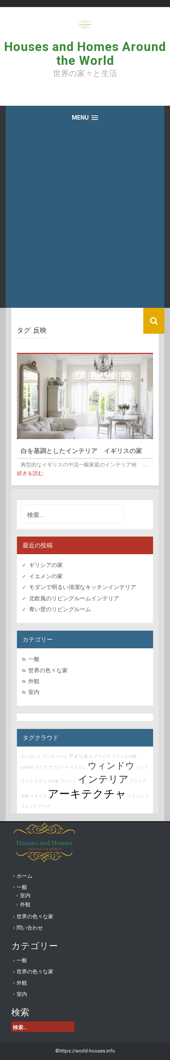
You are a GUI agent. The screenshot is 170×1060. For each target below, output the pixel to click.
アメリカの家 (124, 756)
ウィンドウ (111, 765)
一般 (33, 659)
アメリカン (80, 756)
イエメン (135, 796)
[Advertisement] (85, 219)
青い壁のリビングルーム (60, 609)
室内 (33, 692)
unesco (27, 767)
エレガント (31, 756)
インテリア (103, 779)
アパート (68, 781)
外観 (33, 681)
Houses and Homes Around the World (85, 53)
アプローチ (58, 767)
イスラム (78, 767)
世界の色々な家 (48, 670)
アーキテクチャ (87, 793)
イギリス (38, 796)
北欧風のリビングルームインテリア (74, 598)
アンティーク (54, 756)
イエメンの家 (46, 576)
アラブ (41, 767)
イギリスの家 (46, 781)
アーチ (44, 806)
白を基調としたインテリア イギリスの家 (81, 450)
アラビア (102, 756)
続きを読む (30, 473)
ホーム (24, 876)
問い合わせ (30, 928)
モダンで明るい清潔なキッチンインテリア (82, 587)
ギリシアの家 (48, 565)
